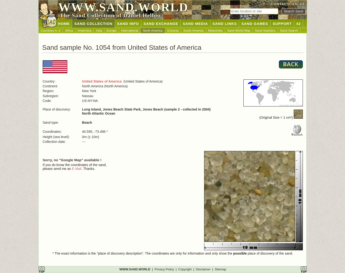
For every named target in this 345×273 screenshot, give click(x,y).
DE (302, 4)
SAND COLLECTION (93, 24)
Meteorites (215, 30)
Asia (99, 30)
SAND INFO (128, 24)
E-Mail (76, 169)
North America (152, 30)
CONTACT (280, 4)
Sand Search (289, 30)
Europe (112, 30)
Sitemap (220, 269)
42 (298, 24)
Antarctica (85, 30)
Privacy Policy (164, 269)
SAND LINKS (225, 24)
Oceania (173, 30)
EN (295, 4)
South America (193, 30)
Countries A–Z (50, 30)
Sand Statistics (265, 30)
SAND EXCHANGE (161, 24)
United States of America (101, 81)
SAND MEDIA (195, 24)
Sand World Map (238, 30)
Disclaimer (203, 269)
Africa (69, 30)
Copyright (185, 269)
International (129, 30)
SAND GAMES (254, 24)
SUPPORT (282, 24)
